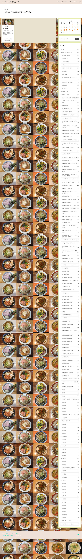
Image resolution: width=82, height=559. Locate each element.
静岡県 (71, 467)
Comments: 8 (7, 40)
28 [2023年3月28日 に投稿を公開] (64, 30)
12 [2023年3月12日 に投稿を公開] (77, 26)
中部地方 (70, 464)
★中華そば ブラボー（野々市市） (70, 258)
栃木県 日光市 (71, 331)
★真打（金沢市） (71, 162)
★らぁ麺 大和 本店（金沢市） (71, 219)
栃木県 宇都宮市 (71, 341)
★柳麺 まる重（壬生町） (71, 368)
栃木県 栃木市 (71, 378)
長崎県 (71, 525)
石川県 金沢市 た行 (71, 168)
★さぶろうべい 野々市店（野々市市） (70, 242)
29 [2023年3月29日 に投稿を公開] (66, 30)
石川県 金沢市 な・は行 (71, 176)
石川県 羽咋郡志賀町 (71, 315)
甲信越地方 (70, 455)
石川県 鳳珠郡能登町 (71, 322)
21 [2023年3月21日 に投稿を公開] (64, 29)
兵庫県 (71, 493)
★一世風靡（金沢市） (71, 115)
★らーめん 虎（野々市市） (71, 255)
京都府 (71, 483)
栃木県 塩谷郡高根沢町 (71, 338)
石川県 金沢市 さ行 (71, 142)
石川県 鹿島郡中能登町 (71, 309)
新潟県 (71, 458)
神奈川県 (71, 435)
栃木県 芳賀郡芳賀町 (71, 349)
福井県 (70, 410)
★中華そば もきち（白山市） (71, 277)
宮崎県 (71, 531)
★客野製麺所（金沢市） (71, 134)
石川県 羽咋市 (71, 306)
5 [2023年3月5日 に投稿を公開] (77, 24)
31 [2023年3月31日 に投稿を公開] (72, 30)
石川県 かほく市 (71, 300)
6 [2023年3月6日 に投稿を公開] (61, 26)
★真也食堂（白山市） (8, 39)
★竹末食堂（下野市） (71, 387)
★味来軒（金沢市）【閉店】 (71, 210)
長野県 (71, 461)
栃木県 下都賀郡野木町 (71, 403)
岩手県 (71, 442)
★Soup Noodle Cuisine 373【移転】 (70, 263)
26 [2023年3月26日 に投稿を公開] (77, 29)
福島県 (71, 451)
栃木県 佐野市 (71, 362)
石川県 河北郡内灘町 (71, 290)
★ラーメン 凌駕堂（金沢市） (71, 227)
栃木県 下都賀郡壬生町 (71, 365)
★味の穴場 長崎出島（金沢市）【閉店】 (70, 180)
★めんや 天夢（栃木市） (71, 381)
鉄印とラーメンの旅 (70, 541)
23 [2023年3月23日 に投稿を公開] (69, 29)
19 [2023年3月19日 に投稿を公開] (77, 27)
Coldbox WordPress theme (9, 555)
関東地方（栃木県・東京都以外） (70, 416)
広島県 (71, 506)
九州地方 (70, 515)
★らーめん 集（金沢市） (71, 155)
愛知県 (71, 471)
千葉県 (71, 429)
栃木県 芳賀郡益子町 (71, 355)
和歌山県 (71, 496)
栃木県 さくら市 (71, 335)
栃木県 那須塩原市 (71, 328)
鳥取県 (71, 509)
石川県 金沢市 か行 (71, 121)
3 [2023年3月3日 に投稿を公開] (72, 24)
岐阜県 (71, 474)
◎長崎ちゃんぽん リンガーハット (70, 79)
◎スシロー (71, 89)
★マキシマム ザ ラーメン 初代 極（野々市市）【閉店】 (70, 247)
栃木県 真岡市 (71, 371)
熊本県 (71, 528)
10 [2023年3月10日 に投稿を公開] (72, 26)
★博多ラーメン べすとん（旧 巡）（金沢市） (70, 202)
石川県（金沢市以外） (70, 231)
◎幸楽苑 (71, 72)
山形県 (71, 448)
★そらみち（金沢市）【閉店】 (71, 165)
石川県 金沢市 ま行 (71, 207)
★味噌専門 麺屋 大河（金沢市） (70, 172)
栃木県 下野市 (71, 384)
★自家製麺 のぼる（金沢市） (71, 189)
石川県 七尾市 (71, 312)
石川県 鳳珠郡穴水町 (71, 319)
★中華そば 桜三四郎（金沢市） (70, 146)
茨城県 (71, 423)
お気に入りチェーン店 (70, 53)
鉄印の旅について (73, 2)
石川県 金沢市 (70, 109)
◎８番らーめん (71, 56)
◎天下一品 (71, 59)
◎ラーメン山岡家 (71, 68)
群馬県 (71, 426)
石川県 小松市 (71, 284)
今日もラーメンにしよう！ (13, 554)
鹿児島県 (71, 534)
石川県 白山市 (71, 268)
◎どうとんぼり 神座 (71, 83)
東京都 (70, 413)
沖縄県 (71, 538)
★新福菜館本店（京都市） (71, 487)
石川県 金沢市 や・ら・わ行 (71, 216)
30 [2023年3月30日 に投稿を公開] (69, 30)
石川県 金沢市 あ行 (71, 112)
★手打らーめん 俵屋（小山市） (70, 394)
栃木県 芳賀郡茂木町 (71, 352)
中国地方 (70, 499)
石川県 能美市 (71, 280)
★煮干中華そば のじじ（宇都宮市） (70, 345)
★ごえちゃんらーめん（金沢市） (70, 138)
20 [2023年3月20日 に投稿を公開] (61, 29)
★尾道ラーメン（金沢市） (71, 118)
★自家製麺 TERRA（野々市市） (71, 251)
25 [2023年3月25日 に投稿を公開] (74, 29)
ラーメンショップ (70, 96)
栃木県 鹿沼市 (71, 359)
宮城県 (71, 445)
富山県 (70, 407)
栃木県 (70, 325)
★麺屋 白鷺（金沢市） (71, 158)
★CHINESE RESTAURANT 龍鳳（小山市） (70, 399)
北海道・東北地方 (70, 439)
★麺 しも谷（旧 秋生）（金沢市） (70, 151)
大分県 (71, 522)
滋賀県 (71, 480)
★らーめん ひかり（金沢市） (71, 192)
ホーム (6, 9)
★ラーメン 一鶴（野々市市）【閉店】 (70, 238)
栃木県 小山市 (71, 391)
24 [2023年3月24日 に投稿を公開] (72, 29)
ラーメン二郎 (70, 93)
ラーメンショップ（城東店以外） (70, 100)
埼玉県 (71, 419)
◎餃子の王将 (71, 62)
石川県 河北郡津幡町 (71, 296)
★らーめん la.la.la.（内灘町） (71, 293)
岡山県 (71, 502)
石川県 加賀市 (71, 287)
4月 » (64, 32)
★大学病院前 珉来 (71, 213)
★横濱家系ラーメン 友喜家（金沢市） (70, 223)
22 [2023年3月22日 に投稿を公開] (66, 29)
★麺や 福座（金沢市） (71, 195)
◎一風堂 (71, 75)
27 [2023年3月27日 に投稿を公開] (61, 30)
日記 (70, 49)
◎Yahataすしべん (71, 65)
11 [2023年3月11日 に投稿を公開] (74, 26)
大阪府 (71, 490)
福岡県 (71, 518)
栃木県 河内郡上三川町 (71, 375)
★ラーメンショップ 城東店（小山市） (70, 104)
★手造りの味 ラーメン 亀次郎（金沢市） (70, 130)
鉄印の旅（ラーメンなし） (70, 544)
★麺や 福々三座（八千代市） (71, 432)
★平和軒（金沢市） (71, 198)
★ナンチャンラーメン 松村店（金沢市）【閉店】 (70, 185)
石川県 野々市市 (71, 234)
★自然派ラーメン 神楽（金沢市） (70, 125)
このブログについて (62, 2)
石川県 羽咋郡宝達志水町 (71, 303)
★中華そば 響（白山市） (71, 274)
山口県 (71, 512)
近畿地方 (70, 477)
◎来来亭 (71, 86)
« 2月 (61, 32)
